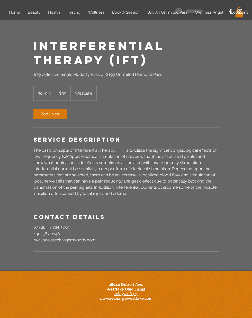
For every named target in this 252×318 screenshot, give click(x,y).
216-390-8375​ (126, 294)
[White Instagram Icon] (240, 11)
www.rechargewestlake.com (125, 298)
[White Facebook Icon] (230, 11)
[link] (50, 114)
